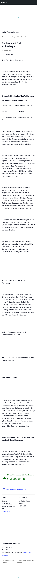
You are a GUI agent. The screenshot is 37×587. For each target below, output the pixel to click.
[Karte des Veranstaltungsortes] (18, 528)
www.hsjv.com (20, 464)
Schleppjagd (6, 511)
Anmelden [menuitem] (4, 2)
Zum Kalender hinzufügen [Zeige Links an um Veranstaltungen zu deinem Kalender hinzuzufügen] (15, 489)
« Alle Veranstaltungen (10, 32)
